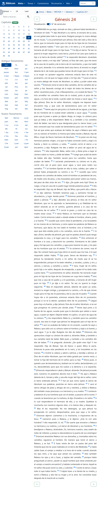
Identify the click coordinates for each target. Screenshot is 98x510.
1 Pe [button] (26, 140)
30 (45, 220)
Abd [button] (6, 101)
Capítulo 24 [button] (82, 12)
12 (94, 98)
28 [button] (19, 41)
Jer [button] (26, 90)
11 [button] (24, 30)
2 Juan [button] (26, 143)
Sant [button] (16, 140)
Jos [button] (26, 68)
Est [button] (16, 83)
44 (45, 318)
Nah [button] (6, 105)
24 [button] (29, 37)
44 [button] (9, 52)
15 (94, 126)
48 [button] (29, 52)
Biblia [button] (21, 3)
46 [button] (19, 52)
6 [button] (28, 27)
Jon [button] (16, 101)
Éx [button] (16, 65)
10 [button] (19, 30)
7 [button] (3, 30)
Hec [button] (16, 121)
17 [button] (24, 34)
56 (35, 408)
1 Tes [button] (6, 132)
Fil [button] (16, 129)
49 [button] (4, 56)
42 (89, 300)
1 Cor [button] (6, 125)
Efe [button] (6, 129)
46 (83, 332)
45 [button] (14, 52)
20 (52, 161)
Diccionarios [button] (56, 3)
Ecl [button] (26, 87)
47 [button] (24, 52)
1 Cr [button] (6, 79)
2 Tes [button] (16, 132)
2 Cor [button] (16, 125)
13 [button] (4, 34)
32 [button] (9, 45)
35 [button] (24, 45)
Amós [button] (26, 98)
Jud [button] (16, 147)
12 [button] (29, 30)
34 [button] (19, 45)
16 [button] (19, 34)
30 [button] (29, 41)
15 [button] (14, 34)
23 (62, 182)
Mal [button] (26, 109)
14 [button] (9, 34)
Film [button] (26, 136)
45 (41, 324)
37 (47, 272)
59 (65, 422)
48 (42, 352)
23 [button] (24, 37)
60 (94, 426)
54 (85, 391)
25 (35, 192)
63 (89, 446)
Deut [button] (16, 68)
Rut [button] (16, 72)
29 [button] (24, 41)
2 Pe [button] (6, 143)
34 (58, 255)
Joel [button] (16, 98)
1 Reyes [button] (16, 76)
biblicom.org (11, 505)
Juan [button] (6, 121)
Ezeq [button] (16, 94)
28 (57, 210)
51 (79, 373)
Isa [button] (16, 90)
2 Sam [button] (6, 76)
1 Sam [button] (26, 72)
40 (45, 286)
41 (88, 293)
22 (75, 171)
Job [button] (26, 83)
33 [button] (14, 45)
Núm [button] (6, 68)
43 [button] (4, 52)
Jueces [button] (6, 72)
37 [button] (4, 48)
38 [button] (9, 48)
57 (35, 415)
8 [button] (8, 30)
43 (75, 307)
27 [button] (14, 41)
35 (94, 255)
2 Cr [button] (16, 79)
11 (94, 91)
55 (94, 398)
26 (66, 196)
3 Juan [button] (6, 147)
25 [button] (4, 41)
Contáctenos (36, 501)
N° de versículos (59, 24)
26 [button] (9, 41)
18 (43, 151)
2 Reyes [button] (26, 76)
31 (92, 231)
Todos (15, 23)
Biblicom (8, 3)
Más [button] (68, 3)
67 (58, 471)
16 (76, 137)
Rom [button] (26, 121)
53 (86, 384)
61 (35, 436)
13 (44, 109)
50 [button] (9, 56)
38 (91, 276)
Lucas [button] (26, 118)
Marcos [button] (16, 118)
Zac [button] (16, 109)
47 (48, 342)
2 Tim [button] (6, 136)
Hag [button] (6, 109)
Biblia (49, 12)
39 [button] (14, 48)
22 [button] (19, 37)
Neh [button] (6, 83)
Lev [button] (26, 65)
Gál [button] (26, 125)
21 (44, 168)
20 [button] (9, 37)
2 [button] (8, 27)
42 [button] (29, 48)
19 (71, 154)
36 (70, 265)
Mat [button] (6, 118)
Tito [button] (16, 136)
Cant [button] (6, 90)
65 (83, 457)
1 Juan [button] (16, 143)
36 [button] (29, 45)
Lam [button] (6, 94)
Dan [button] (26, 94)
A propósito (20, 501)
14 (89, 112)
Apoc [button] (26, 147)
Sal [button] (6, 87)
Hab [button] (16, 105)
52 (59, 380)
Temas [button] (31, 3)
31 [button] (4, 45)
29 (53, 213)
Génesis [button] (69, 12)
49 (82, 359)
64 (83, 453)
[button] (37, 19)
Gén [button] (6, 65)
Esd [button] (26, 79)
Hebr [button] (6, 140)
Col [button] (26, 129)
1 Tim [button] (26, 132)
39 (48, 283)
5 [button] (23, 27)
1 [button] (3, 27)
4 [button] (18, 27)
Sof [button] (26, 105)
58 (41, 418)
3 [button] (13, 27)
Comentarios (43, 3)
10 (42, 84)
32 (80, 237)
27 (50, 199)
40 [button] (19, 48)
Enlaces (7, 501)
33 (67, 248)
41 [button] (24, 48)
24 (91, 185)
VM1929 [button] (58, 12)
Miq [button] (26, 101)
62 (52, 443)
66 (74, 467)
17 (68, 144)
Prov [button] (16, 87)
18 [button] (29, 34)
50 (35, 370)
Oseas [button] (6, 98)
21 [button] (14, 37)
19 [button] (4, 37)
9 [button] (13, 30)
